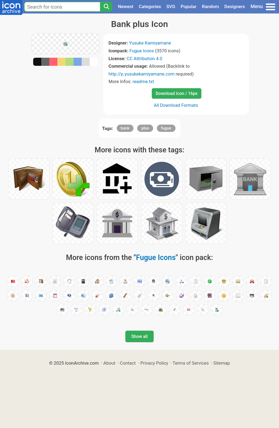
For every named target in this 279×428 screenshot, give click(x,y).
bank (125, 128)
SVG (170, 6)
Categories (150, 6)
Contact (128, 363)
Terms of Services (191, 363)
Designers (234, 6)
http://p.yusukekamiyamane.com (142, 74)
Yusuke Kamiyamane (150, 43)
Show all (139, 336)
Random (210, 6)
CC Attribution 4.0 (144, 58)
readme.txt (143, 81)
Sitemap (221, 363)
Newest (125, 6)
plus (145, 128)
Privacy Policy (154, 363)
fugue (166, 128)
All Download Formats (176, 105)
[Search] (106, 7)
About (109, 363)
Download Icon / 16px (176, 93)
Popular (189, 6)
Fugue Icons (141, 50)
